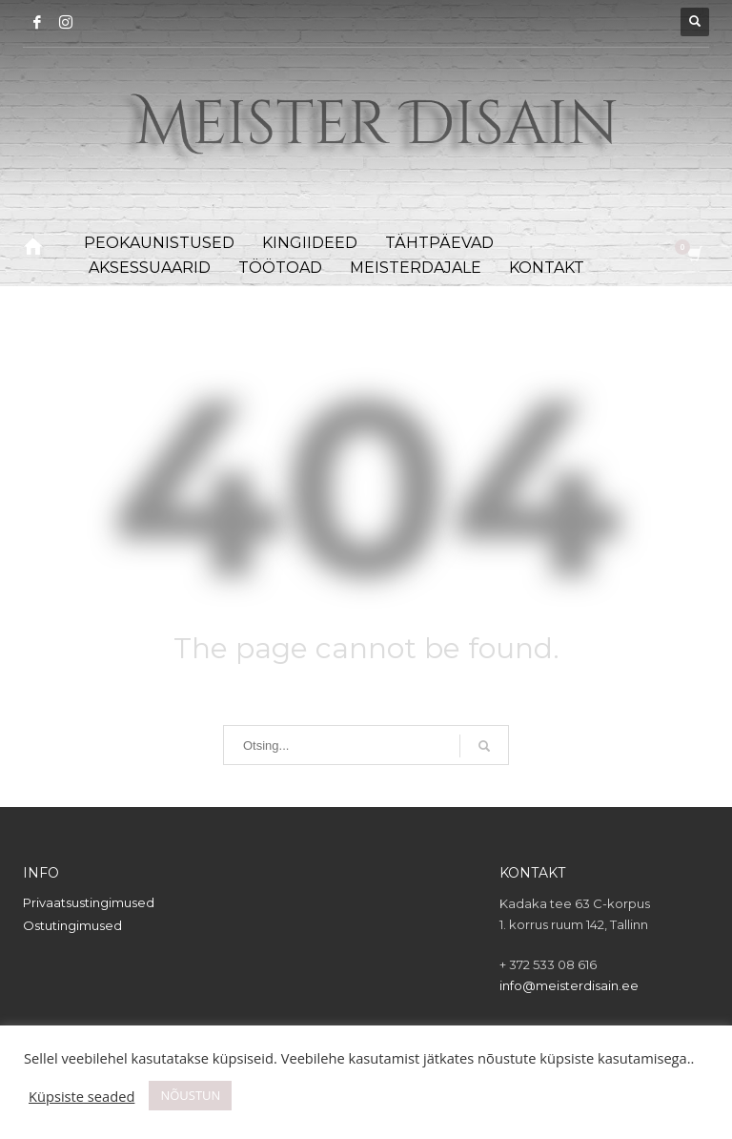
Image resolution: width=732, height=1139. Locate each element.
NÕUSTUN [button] (190, 1095)
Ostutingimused (72, 925)
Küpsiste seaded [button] (81, 1096)
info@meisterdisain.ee (569, 985)
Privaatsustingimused (88, 902)
